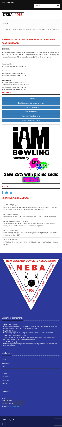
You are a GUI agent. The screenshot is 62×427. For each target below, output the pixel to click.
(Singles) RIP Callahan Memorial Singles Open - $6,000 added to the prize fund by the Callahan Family (30, 242)
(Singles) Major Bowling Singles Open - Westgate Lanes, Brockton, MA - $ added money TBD (30, 215)
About (4, 360)
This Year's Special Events (31, 116)
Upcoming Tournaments (31, 107)
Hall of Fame (6, 377)
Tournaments (6, 363)
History (4, 373)
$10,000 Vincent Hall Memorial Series (31, 103)
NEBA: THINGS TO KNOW (31, 120)
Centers (5, 383)
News (3, 366)
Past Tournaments (31, 112)
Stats (3, 370)
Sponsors (5, 380)
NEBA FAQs (31, 99)
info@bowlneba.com (12, 406)
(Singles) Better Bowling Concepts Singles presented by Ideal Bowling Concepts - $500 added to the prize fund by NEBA (30, 233)
